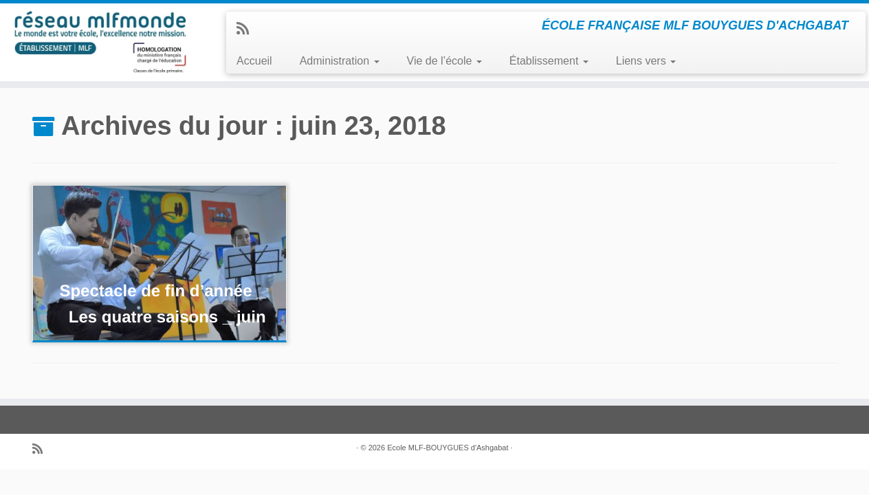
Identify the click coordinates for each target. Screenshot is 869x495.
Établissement (548, 61)
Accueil (254, 61)
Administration (340, 61)
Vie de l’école (444, 61)
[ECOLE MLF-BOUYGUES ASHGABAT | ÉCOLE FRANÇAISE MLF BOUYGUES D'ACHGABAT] (100, 42)
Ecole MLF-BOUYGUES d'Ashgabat (447, 447)
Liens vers (646, 61)
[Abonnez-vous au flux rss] (247, 28)
